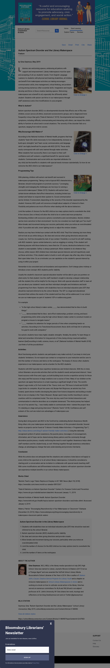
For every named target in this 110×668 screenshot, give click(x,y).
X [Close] (51, 623)
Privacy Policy (35, 663)
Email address (10, 644)
